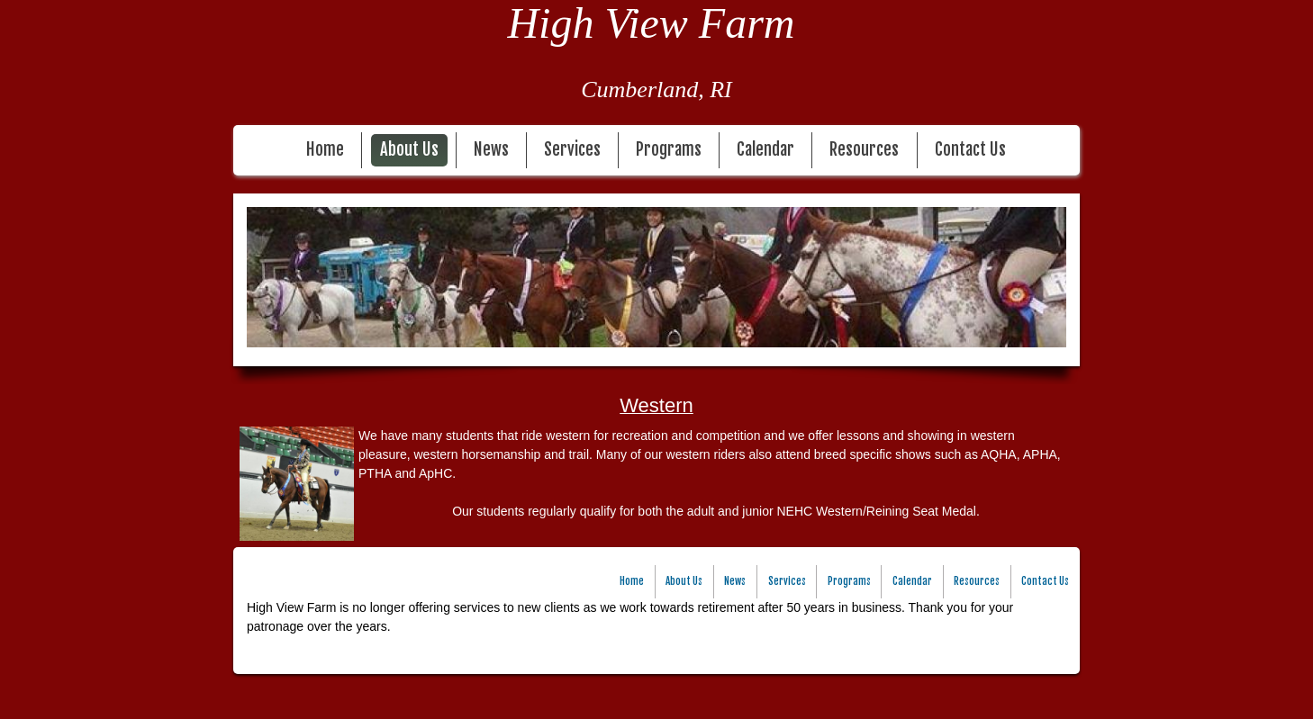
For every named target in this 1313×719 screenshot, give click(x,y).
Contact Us (970, 149)
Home (325, 149)
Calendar (765, 149)
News (491, 149)
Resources (864, 149)
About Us (409, 149)
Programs (669, 149)
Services (572, 149)
